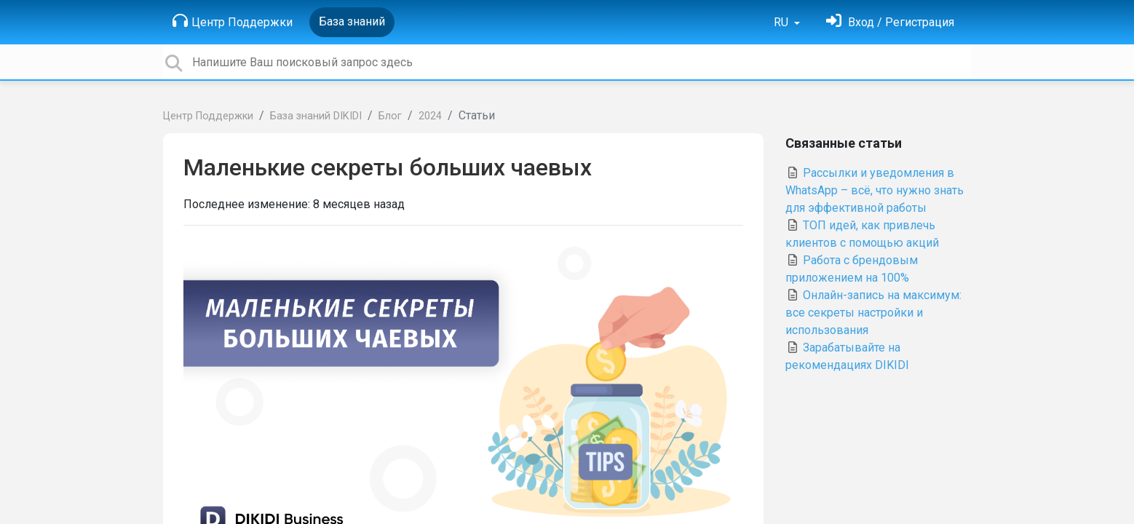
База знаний (352, 21)
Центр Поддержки (233, 21)
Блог (390, 116)
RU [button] (782, 22)
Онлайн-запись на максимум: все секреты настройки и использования (873, 312)
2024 (430, 116)
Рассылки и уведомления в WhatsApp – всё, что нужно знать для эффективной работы (874, 190)
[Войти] (890, 22)
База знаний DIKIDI (316, 116)
